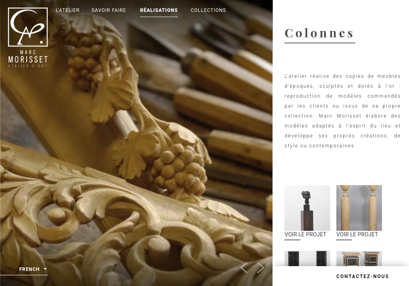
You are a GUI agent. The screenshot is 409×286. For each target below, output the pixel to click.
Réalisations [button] (159, 10)
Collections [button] (208, 10)
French (33, 269)
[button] (256, 265)
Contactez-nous (363, 276)
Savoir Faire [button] (109, 10)
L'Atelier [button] (68, 10)
